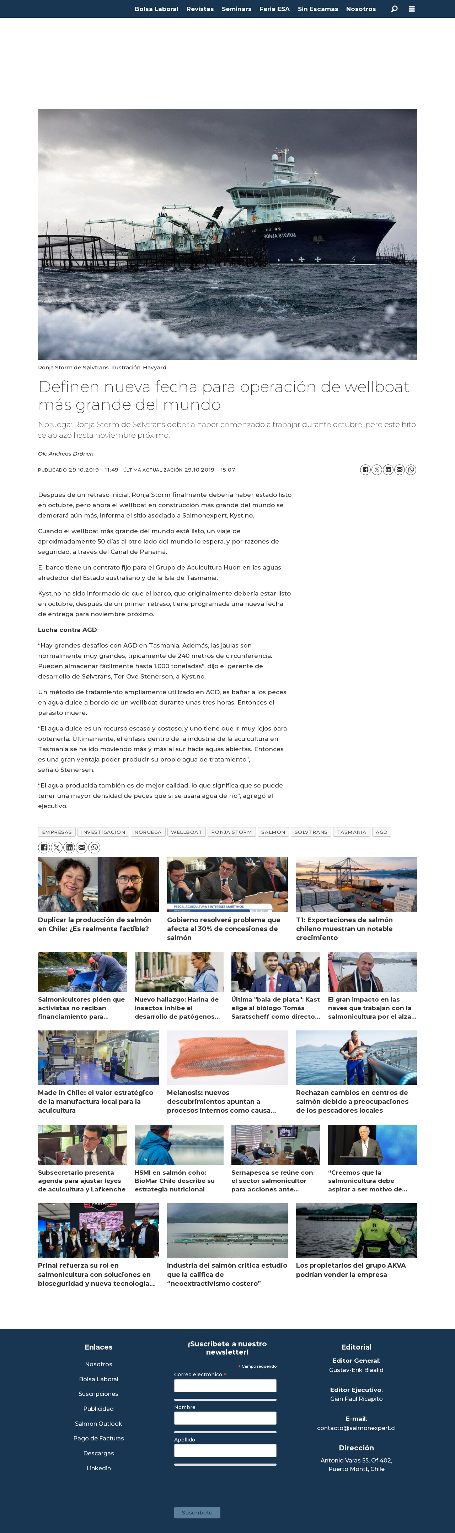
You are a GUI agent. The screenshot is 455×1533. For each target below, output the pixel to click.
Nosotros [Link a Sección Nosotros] (98, 1364)
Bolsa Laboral (156, 8)
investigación (103, 832)
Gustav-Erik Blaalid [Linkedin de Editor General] (356, 1370)
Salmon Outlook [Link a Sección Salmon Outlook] (98, 1424)
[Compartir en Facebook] (365, 469)
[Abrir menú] (412, 9)
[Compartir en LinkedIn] (388, 469)
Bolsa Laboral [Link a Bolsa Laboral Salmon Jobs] (98, 1379)
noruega (148, 832)
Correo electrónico (200, 1374)
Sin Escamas (318, 8)
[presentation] (228, 1483)
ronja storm (231, 832)
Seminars (237, 8)
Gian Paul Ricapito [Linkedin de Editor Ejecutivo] (356, 1399)
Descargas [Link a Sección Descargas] (98, 1453)
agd (382, 832)
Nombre (185, 1407)
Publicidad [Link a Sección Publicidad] (98, 1409)
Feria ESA (274, 8)
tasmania (351, 832)
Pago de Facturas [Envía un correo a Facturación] (98, 1438)
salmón (273, 832)
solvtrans (311, 832)
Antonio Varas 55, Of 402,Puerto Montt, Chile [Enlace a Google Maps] (356, 1464)
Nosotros (361, 8)
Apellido (184, 1439)
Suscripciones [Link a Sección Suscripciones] (98, 1394)
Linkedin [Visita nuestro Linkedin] (98, 1468)
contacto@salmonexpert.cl (356, 1428)
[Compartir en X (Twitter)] (376, 469)
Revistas (200, 8)
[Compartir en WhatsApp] (411, 469)
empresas (57, 832)
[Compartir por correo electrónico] (399, 469)
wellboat (186, 832)
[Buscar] (394, 9)
